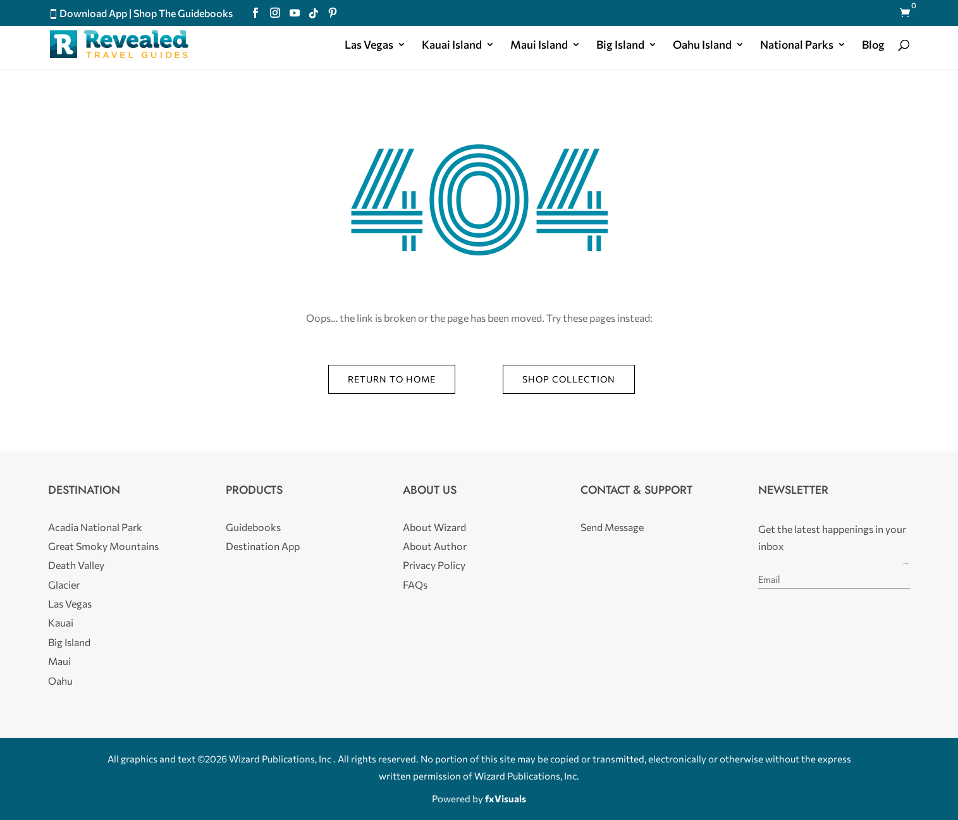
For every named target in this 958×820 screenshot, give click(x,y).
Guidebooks (253, 527)
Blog (873, 45)
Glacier (64, 584)
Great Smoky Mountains (103, 546)
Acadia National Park (95, 527)
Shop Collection (568, 379)
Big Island (620, 45)
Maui (59, 661)
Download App (93, 13)
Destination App (263, 546)
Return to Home (392, 379)
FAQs (415, 584)
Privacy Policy (434, 565)
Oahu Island (702, 45)
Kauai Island (452, 45)
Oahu (60, 681)
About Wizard (434, 527)
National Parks (796, 45)
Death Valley (76, 565)
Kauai (60, 622)
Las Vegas (369, 45)
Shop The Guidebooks (183, 13)
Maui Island (539, 45)
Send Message (612, 527)
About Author (435, 546)
